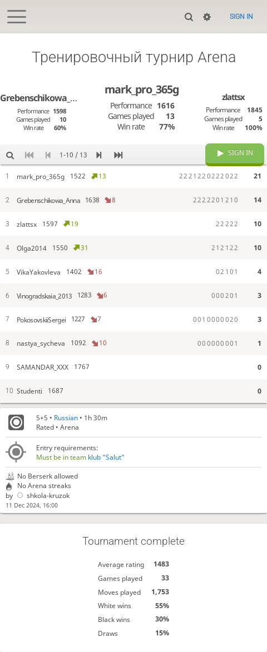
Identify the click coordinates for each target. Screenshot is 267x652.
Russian (66, 417)
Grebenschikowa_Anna (45, 98)
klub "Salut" (106, 457)
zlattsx (233, 96)
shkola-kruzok (42, 495)
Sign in (241, 17)
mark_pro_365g (142, 89)
